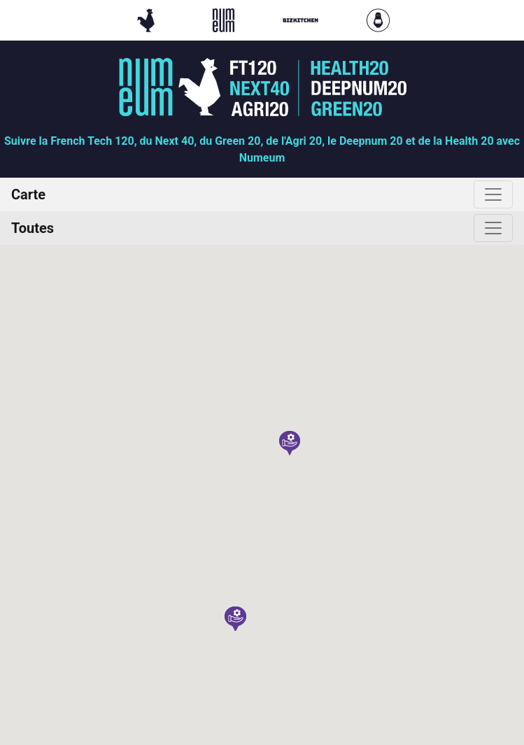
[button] (289, 443)
